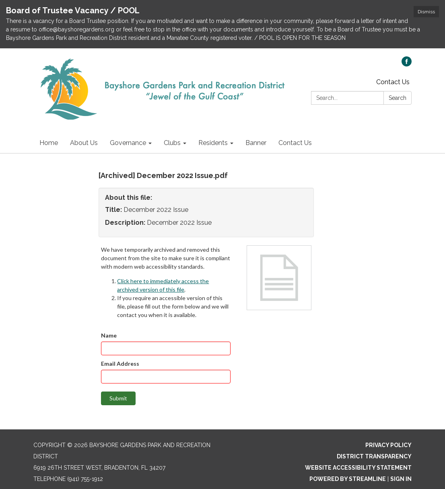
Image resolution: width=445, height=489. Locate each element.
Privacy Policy (388, 445)
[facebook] (407, 64)
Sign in (401, 479)
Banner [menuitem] (255, 143)
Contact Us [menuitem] (295, 143)
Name (109, 335)
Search (397, 98)
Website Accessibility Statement (358, 467)
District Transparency (374, 456)
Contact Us (393, 82)
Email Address (120, 363)
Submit (118, 398)
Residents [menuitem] (213, 143)
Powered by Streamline (347, 479)
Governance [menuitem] (128, 143)
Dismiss (426, 12)
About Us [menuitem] (84, 143)
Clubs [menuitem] (172, 143)
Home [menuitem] (48, 143)
